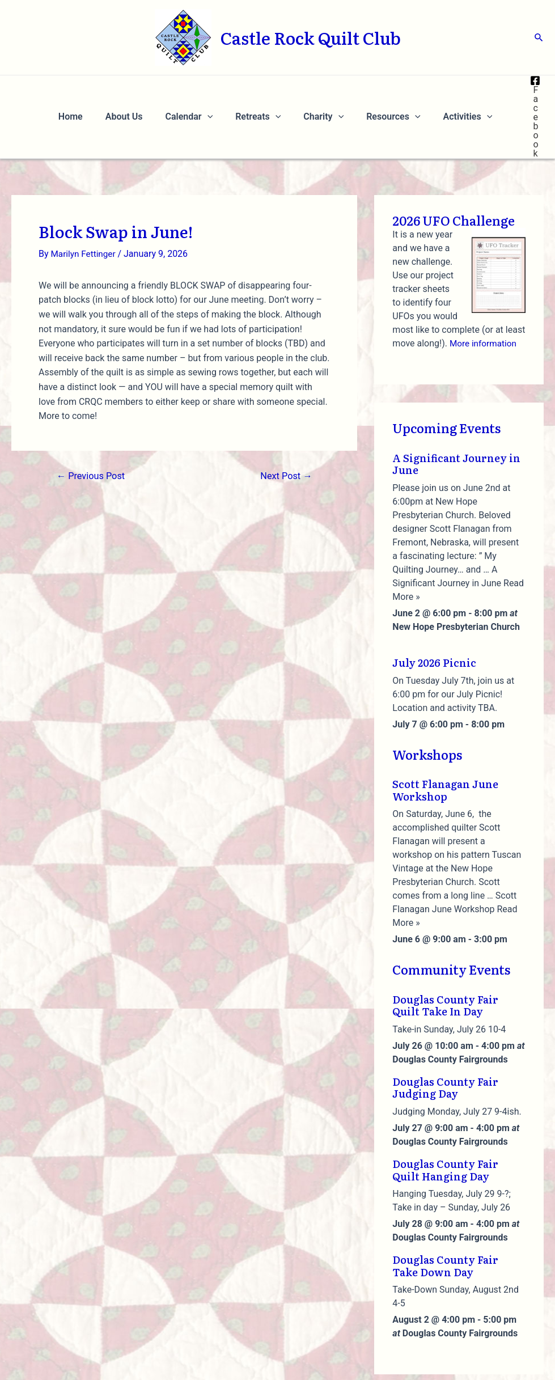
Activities (456, 89)
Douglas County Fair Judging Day (445, 1033)
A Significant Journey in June (456, 410)
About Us (135, 89)
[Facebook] (528, 89)
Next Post (284, 421)
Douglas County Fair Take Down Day (445, 1211)
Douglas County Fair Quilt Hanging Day (445, 1115)
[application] (214, 89)
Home (86, 89)
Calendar (195, 89)
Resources (386, 89)
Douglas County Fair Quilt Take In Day (445, 951)
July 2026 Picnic (434, 608)
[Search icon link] (539, 37)
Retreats (260, 89)
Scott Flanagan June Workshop (445, 736)
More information (484, 288)
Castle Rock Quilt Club (311, 37)
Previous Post (93, 421)
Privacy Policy (424, 1361)
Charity (321, 89)
